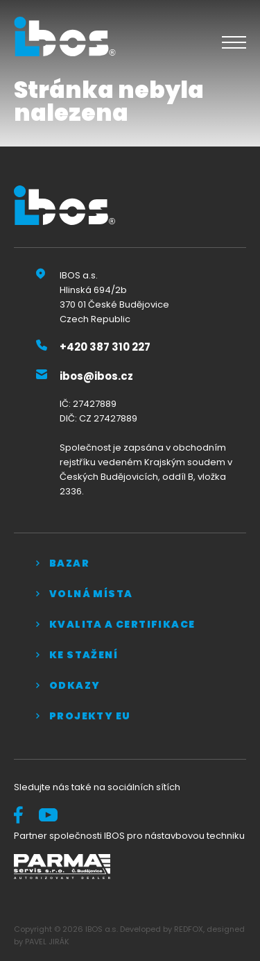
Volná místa (90, 594)
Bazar (69, 563)
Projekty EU (89, 716)
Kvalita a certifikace (122, 624)
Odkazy (74, 685)
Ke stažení (83, 655)
